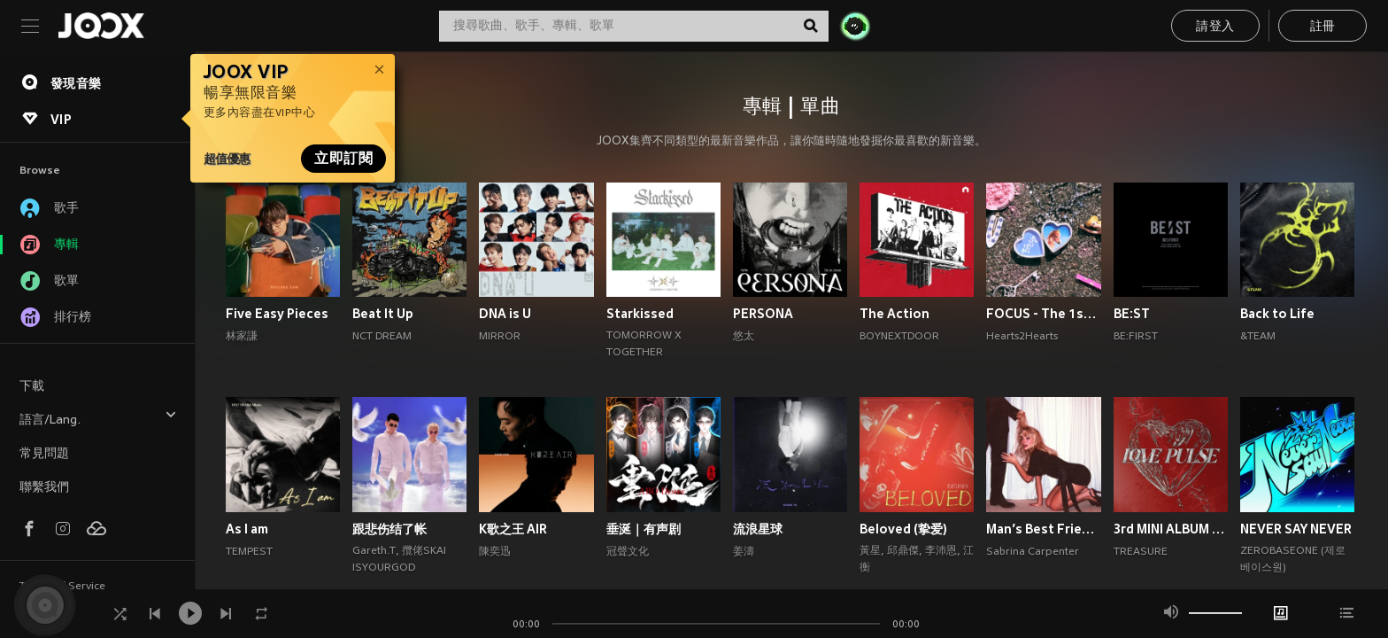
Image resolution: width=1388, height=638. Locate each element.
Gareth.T (374, 551)
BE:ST (1132, 314)
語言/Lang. (98, 417)
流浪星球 (758, 529)
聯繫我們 (44, 487)
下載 (31, 386)
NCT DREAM (382, 337)
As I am (247, 529)
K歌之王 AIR (513, 529)
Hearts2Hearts (1022, 337)
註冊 (1323, 27)
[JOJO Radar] (855, 25)
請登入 (1215, 27)
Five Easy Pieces (277, 314)
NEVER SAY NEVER (1296, 529)
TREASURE (1141, 552)
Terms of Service (62, 586)
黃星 (870, 551)
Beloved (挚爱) (903, 529)
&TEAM (1258, 337)
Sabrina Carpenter (1032, 552)
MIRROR (499, 337)
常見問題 (44, 454)
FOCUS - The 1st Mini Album (1043, 314)
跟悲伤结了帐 (389, 529)
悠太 (743, 337)
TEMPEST (249, 552)
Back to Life (1277, 314)
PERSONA (763, 314)
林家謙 (242, 337)
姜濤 (743, 552)
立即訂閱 (343, 159)
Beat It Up (382, 314)
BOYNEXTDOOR (899, 337)
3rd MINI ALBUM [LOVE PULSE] (1171, 529)
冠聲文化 (627, 552)
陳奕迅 (495, 552)
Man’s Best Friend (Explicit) (1043, 529)
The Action (894, 314)
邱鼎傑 (903, 551)
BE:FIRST (1136, 337)
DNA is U (505, 314)
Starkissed (640, 314)
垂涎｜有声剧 (643, 529)
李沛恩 (941, 551)
